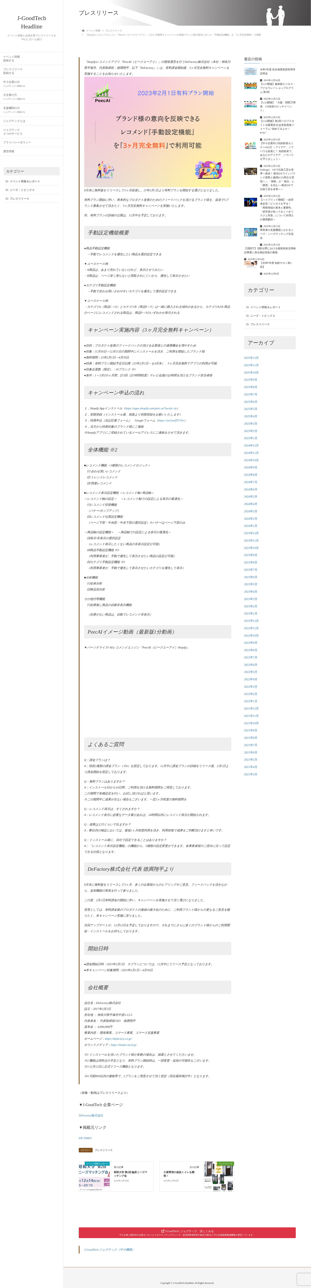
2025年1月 (251, 438)
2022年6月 (251, 664)
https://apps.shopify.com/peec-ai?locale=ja (151, 408)
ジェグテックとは (14, 123)
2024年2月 (251, 518)
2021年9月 (251, 730)
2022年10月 (251, 635)
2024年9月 (251, 467)
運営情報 (8, 153)
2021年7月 (251, 745)
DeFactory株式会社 (91, 1114)
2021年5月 (251, 759)
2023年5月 (251, 584)
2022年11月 (251, 628)
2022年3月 (251, 686)
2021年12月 (251, 708)
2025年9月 (251, 379)
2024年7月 (251, 482)
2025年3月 (251, 423)
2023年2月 (251, 606)
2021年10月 (251, 723)
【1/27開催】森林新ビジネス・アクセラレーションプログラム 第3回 (278, 88)
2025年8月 (251, 387)
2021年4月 (251, 767)
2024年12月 (251, 445)
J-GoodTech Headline (31, 23)
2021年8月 (251, 737)
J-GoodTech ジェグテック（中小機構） (109, 1248)
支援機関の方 (14, 112)
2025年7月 (251, 394)
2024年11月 (251, 452)
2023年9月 (251, 555)
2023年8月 (251, 562)
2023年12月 (251, 533)
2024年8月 (251, 474)
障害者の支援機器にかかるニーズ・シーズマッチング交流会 (277, 233)
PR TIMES (85, 1137)
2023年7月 (251, 569)
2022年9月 (251, 642)
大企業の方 (14, 99)
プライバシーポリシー (17, 144)
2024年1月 (251, 525)
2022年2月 (251, 694)
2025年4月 (251, 416)
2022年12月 (251, 620)
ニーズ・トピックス (22, 192)
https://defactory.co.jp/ (118, 1038)
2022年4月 (251, 679)
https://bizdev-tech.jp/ (124, 1044)
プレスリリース (19, 201)
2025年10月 (251, 372)
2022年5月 (251, 672)
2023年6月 (251, 577)
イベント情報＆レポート (25, 183)
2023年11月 (251, 540)
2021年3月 (251, 774)
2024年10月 (251, 460)
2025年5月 (251, 409)
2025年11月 (251, 365)
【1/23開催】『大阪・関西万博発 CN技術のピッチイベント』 (278, 106)
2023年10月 (251, 547)
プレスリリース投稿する (13, 73)
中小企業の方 (14, 86)
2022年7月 (251, 657)
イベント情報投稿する (11, 60)
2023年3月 (251, 599)
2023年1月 (251, 613)
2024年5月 (251, 496)
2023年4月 (251, 591)
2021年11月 (251, 715)
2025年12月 (251, 357)
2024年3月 (251, 511)
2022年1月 (251, 701)
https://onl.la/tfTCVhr (171, 420)
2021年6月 (251, 752)
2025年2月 (251, 431)
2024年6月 (251, 489)
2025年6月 (251, 401)
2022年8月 (251, 650)
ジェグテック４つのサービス (13, 134)
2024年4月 (251, 504)
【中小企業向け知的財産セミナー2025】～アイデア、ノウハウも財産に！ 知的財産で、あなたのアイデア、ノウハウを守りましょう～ (277, 151)
